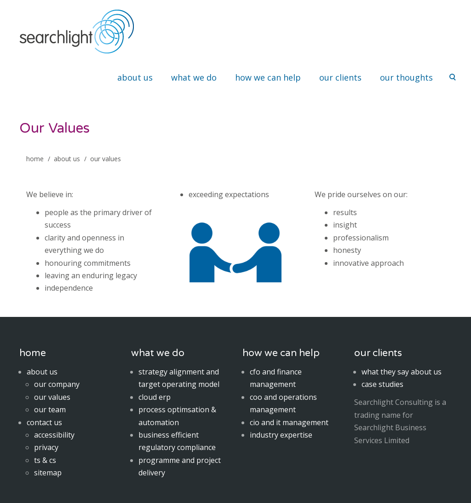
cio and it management (289, 422)
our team (50, 409)
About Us (67, 158)
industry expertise (281, 435)
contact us (44, 422)
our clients (340, 77)
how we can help (268, 77)
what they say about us (402, 372)
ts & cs (45, 460)
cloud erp (154, 397)
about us (135, 77)
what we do (194, 77)
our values (52, 397)
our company (57, 384)
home (35, 158)
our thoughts (406, 77)
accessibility (54, 435)
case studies (382, 384)
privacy (46, 447)
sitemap (48, 473)
